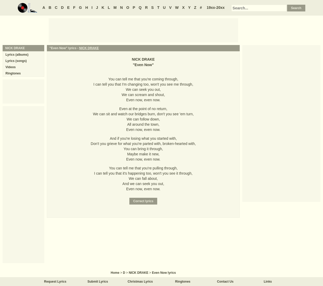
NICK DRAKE (89, 48)
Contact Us (225, 281)
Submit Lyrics (97, 281)
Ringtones (13, 73)
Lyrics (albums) (16, 54)
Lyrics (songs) (16, 61)
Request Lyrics (55, 281)
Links (268, 281)
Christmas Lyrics (140, 281)
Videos (10, 67)
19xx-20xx (216, 7)
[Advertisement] (143, 30)
